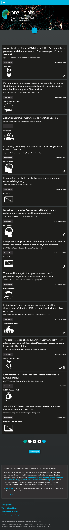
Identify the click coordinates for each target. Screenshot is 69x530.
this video (9, 488)
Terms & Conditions (9, 508)
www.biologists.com (11, 495)
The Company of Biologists (12, 515)
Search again (34, 451)
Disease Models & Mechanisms (31, 480)
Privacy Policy (7, 504)
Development (33, 477)
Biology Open (50, 480)
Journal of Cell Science (47, 477)
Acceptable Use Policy (10, 511)
